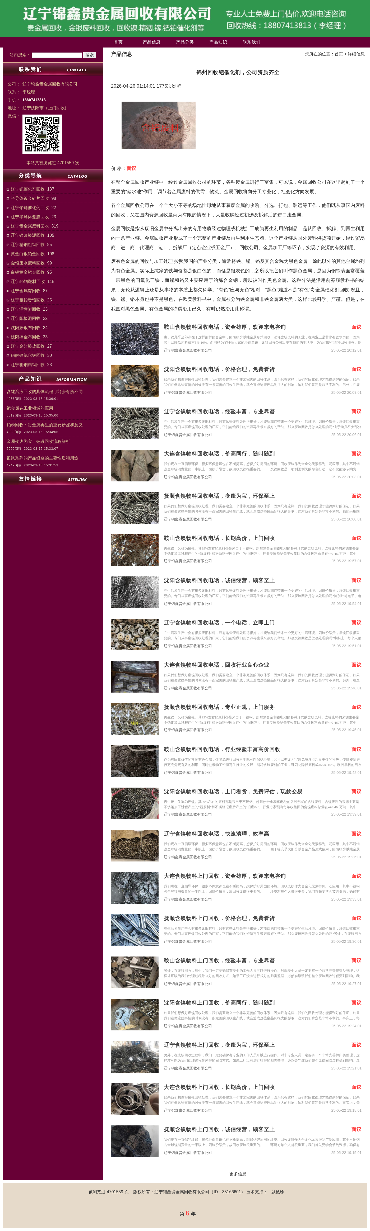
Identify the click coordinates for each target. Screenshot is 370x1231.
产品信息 (152, 42)
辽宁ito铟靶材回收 (28, 281)
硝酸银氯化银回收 (28, 355)
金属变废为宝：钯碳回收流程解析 (38, 441)
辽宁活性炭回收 (25, 309)
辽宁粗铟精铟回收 (28, 364)
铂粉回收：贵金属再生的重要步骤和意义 (45, 425)
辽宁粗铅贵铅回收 (28, 300)
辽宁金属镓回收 (25, 290)
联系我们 (252, 42)
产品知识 (218, 42)
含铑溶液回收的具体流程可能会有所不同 (45, 391)
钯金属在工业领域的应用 (30, 408)
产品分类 (185, 42)
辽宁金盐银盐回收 (28, 346)
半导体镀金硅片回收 (30, 198)
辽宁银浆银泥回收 (28, 235)
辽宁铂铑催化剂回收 (30, 207)
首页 (118, 42)
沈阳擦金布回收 (25, 337)
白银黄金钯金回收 (28, 272)
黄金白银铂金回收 (28, 254)
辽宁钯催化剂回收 (28, 189)
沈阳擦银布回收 (25, 327)
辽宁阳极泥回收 (25, 318)
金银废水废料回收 (28, 263)
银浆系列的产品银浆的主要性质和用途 (42, 458)
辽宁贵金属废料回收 (30, 226)
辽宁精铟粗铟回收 (28, 244)
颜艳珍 (277, 1192)
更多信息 (237, 1174)
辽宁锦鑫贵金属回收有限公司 (188, 350)
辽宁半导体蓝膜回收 (30, 217)
